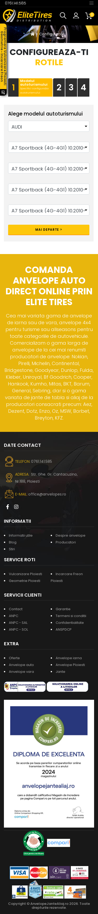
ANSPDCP (64, 629)
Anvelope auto (21, 664)
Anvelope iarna (69, 658)
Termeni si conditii (71, 615)
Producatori (66, 542)
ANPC (13, 615)
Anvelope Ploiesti (70, 664)
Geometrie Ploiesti (24, 580)
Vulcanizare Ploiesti (25, 573)
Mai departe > (48, 229)
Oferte (14, 658)
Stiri (12, 549)
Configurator (51, 34)
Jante (60, 671)
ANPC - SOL (18, 629)
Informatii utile (21, 535)
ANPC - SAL (18, 622)
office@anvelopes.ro (47, 494)
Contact (15, 609)
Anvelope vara (21, 671)
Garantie (63, 609)
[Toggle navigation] (91, 3)
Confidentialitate (70, 622)
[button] (64, 16)
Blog (12, 542)
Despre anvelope (70, 535)
